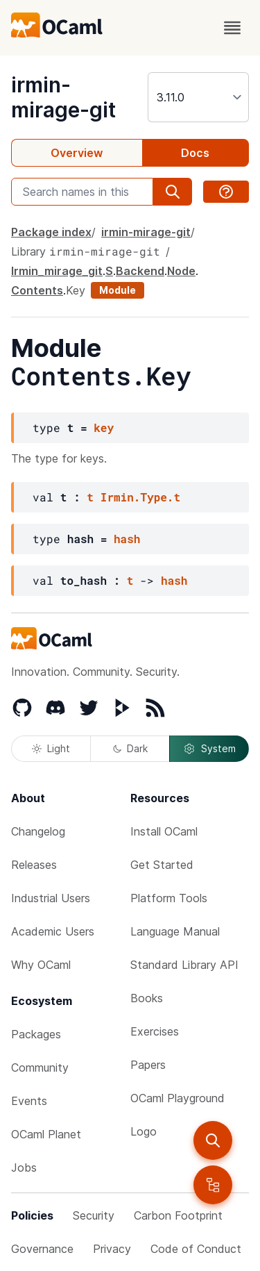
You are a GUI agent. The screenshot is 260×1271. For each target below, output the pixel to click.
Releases (34, 865)
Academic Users (52, 931)
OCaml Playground (177, 1098)
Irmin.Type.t (140, 497)
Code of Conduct (195, 1249)
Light (51, 748)
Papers (148, 1065)
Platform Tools (168, 898)
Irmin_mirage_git (57, 271)
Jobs (24, 1167)
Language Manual (175, 931)
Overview (77, 153)
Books (146, 998)
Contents (37, 290)
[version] (198, 97)
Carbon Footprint (178, 1215)
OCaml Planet (46, 1134)
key (104, 427)
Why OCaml (41, 965)
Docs (195, 153)
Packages (36, 1034)
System (209, 748)
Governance (42, 1249)
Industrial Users (50, 898)
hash (127, 538)
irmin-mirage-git (63, 97)
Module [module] (117, 290)
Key (75, 290)
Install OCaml (164, 831)
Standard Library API (184, 965)
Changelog (38, 831)
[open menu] (232, 28)
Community (40, 1067)
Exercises (154, 1031)
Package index (51, 232)
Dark (130, 748)
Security (93, 1215)
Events (29, 1101)
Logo (143, 1131)
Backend (140, 271)
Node (181, 271)
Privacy (112, 1249)
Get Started (161, 865)
